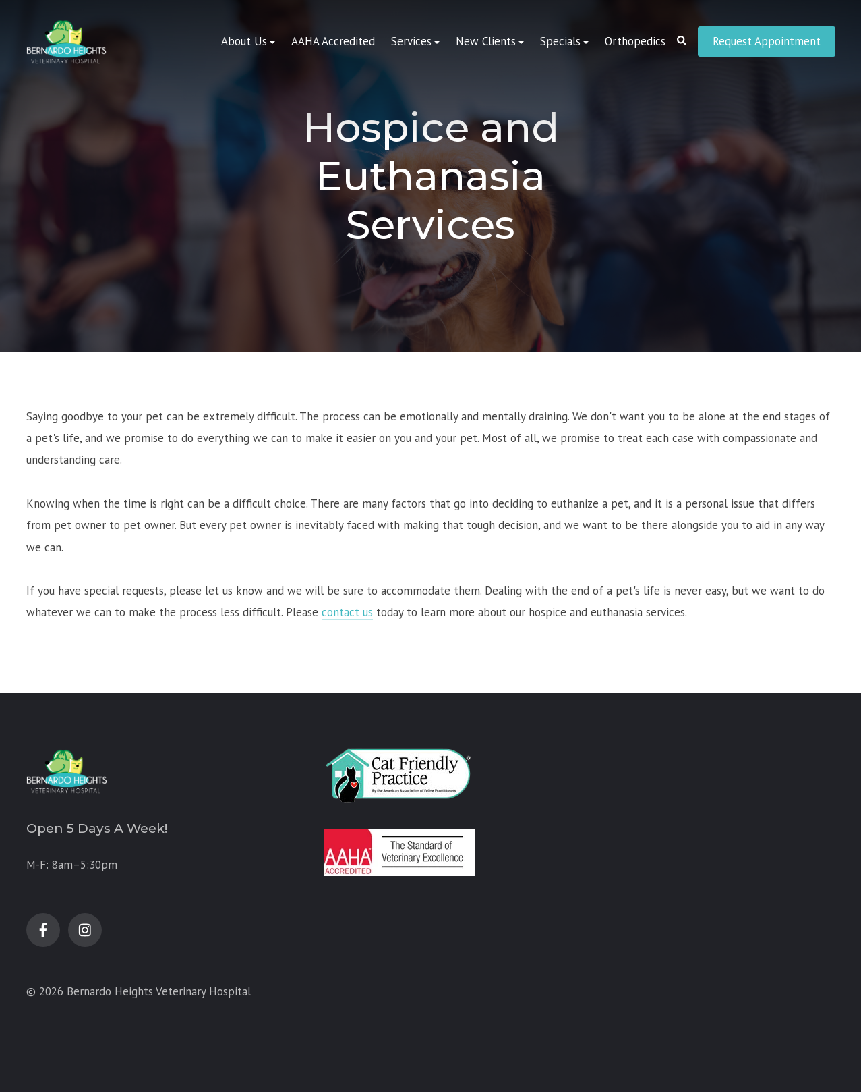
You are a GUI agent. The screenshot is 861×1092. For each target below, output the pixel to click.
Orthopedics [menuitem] (635, 41)
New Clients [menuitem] (486, 41)
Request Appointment (767, 41)
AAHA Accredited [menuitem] (333, 41)
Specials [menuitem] (560, 41)
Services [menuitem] (411, 41)
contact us (347, 612)
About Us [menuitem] (244, 41)
